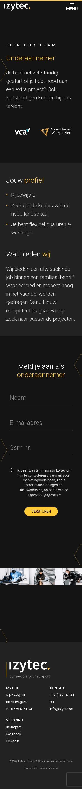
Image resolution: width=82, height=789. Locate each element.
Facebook (13, 734)
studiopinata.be (49, 768)
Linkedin (12, 741)
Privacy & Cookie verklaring (42, 761)
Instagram (13, 727)
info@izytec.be (61, 709)
